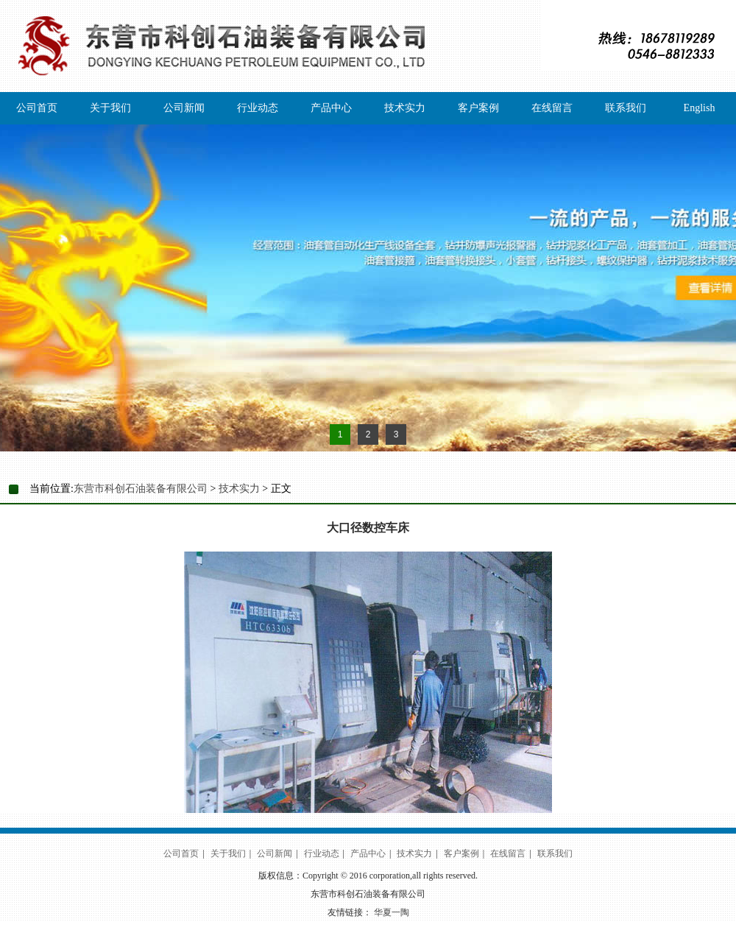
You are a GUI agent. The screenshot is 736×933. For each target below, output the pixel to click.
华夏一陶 (391, 912)
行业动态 (257, 107)
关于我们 (110, 107)
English (699, 107)
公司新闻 (184, 107)
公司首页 (36, 107)
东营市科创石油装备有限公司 (141, 488)
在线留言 (552, 107)
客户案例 (478, 107)
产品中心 (331, 107)
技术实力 (404, 107)
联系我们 (625, 107)
